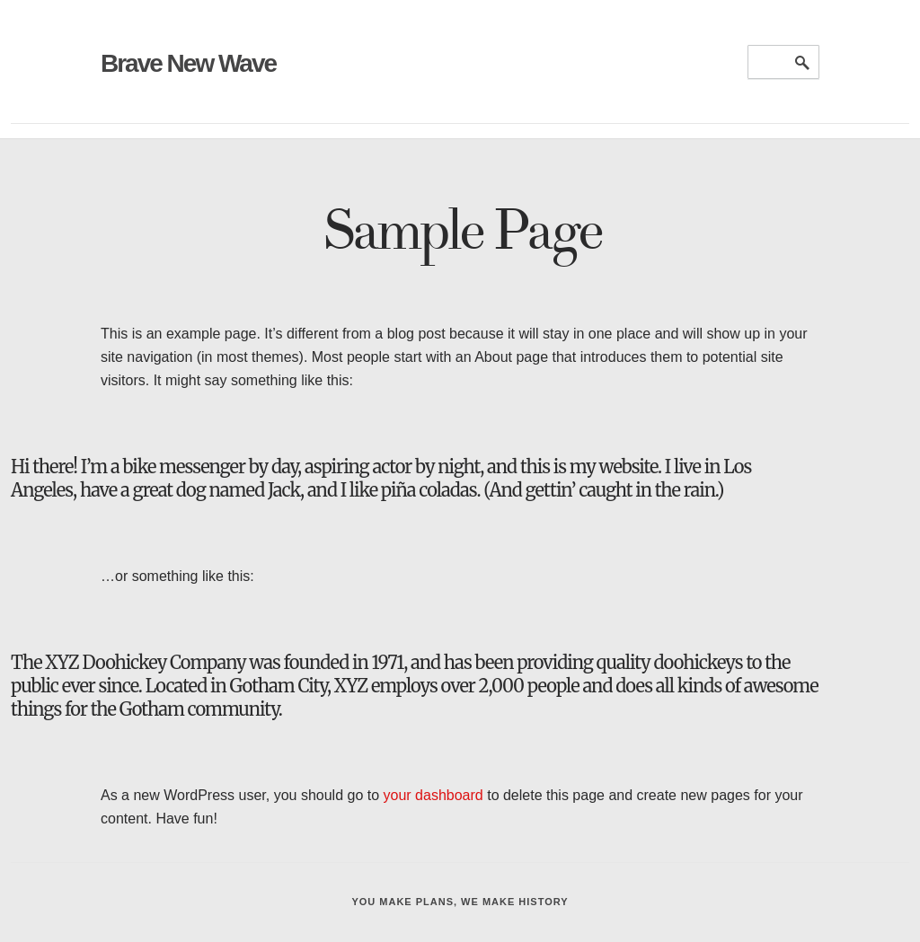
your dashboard (433, 795)
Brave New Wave (188, 63)
